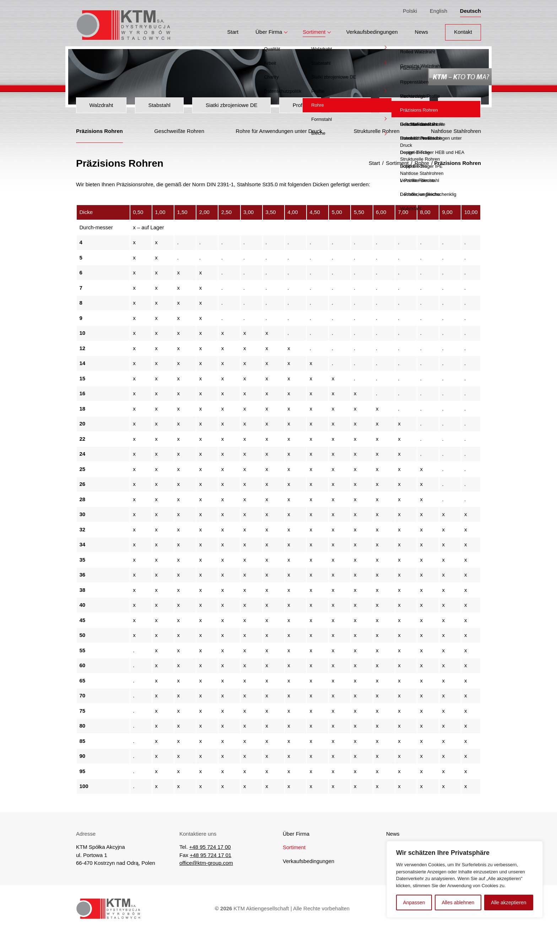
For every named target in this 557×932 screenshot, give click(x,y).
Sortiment (314, 29)
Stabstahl (159, 105)
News (421, 29)
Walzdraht (101, 105)
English (438, 9)
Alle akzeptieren (508, 902)
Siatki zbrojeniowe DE (232, 105)
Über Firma (268, 29)
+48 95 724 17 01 (210, 855)
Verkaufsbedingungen (372, 29)
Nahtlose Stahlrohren (456, 131)
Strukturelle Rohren (376, 131)
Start (233, 29)
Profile (300, 105)
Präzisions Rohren (99, 131)
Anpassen (414, 902)
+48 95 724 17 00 (210, 847)
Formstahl (404, 105)
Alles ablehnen (458, 902)
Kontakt (463, 29)
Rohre (350, 105)
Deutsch (470, 9)
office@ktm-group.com (206, 863)
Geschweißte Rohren (179, 131)
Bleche (459, 105)
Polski (410, 9)
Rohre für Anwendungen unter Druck (279, 131)
